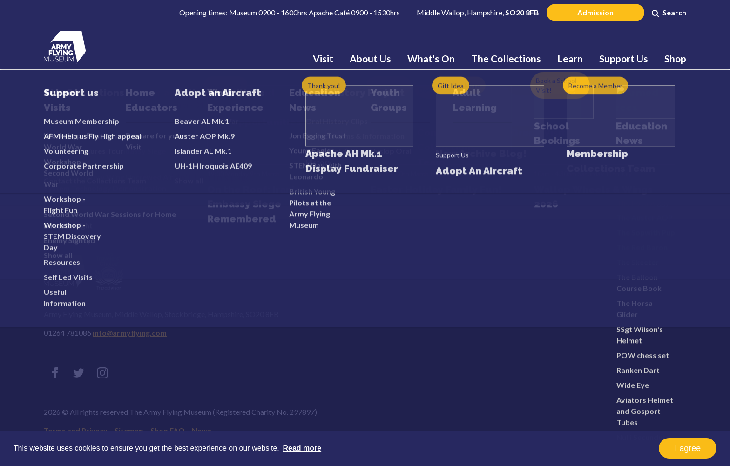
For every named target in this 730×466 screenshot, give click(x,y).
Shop (675, 58)
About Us (370, 58)
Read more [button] (302, 448)
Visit (323, 58)
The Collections (506, 58)
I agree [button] (688, 448)
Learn (570, 58)
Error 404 (199, 153)
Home (149, 104)
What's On (431, 58)
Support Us (623, 58)
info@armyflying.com (130, 332)
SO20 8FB (522, 12)
